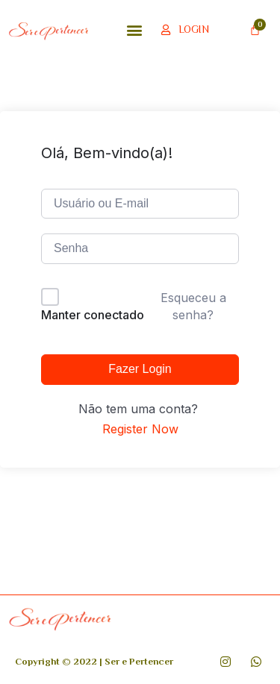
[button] (134, 29)
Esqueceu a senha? (193, 305)
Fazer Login (140, 369)
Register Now (140, 428)
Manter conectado (92, 314)
